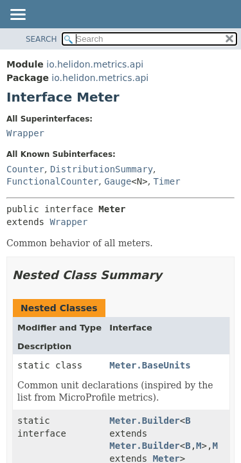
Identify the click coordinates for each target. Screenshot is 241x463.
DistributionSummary (101, 169)
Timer (167, 181)
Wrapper (25, 133)
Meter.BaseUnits (149, 365)
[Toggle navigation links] (17, 15)
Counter (25, 169)
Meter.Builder (144, 420)
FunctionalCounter (52, 181)
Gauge (117, 181)
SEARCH (41, 39)
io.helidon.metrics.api (94, 64)
